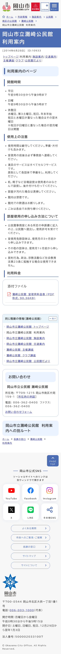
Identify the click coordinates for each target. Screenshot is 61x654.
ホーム (9, 17)
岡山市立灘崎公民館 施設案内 (26, 338)
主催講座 (8, 60)
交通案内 (50, 56)
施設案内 (37, 17)
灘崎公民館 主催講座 (20, 349)
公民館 (49, 17)
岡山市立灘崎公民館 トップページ (28, 326)
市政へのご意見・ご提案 (29, 537)
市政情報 (22, 17)
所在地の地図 (26, 396)
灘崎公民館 (27, 21)
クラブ (20, 60)
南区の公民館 (9, 21)
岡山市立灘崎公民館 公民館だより (28, 361)
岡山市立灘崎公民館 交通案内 (26, 344)
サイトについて (29, 565)
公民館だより (33, 60)
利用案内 (7, 443)
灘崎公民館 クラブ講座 (21, 355)
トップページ (11, 56)
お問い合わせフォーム (18, 412)
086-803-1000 (22, 610)
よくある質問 (29, 528)
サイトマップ (29, 556)
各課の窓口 (20, 439)
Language (45, 9)
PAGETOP (52, 462)
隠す (54, 318)
